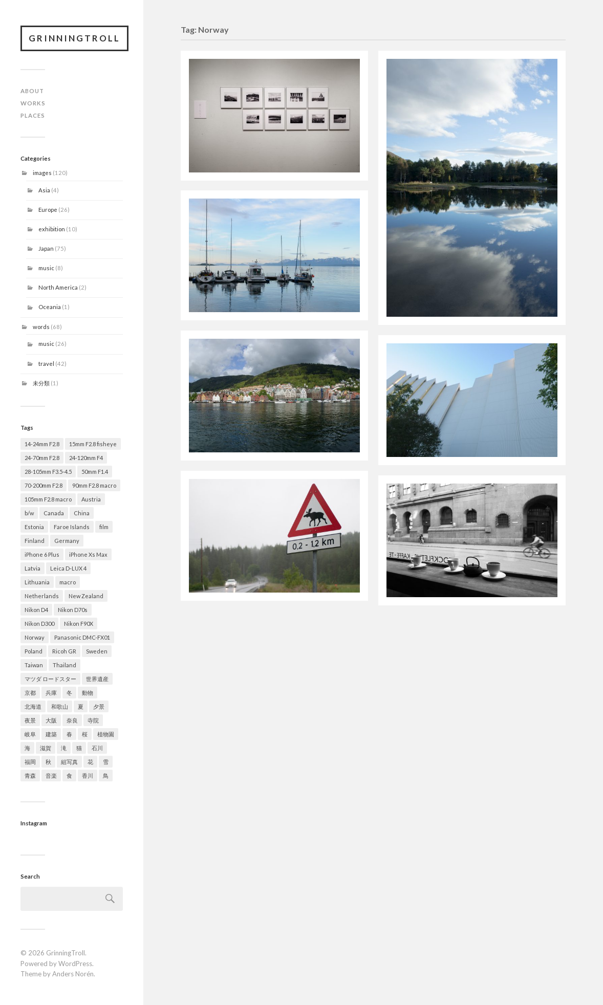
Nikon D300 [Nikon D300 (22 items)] (39, 623)
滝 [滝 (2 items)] (64, 748)
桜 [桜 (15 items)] (85, 734)
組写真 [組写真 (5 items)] (69, 761)
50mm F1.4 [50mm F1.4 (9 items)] (94, 471)
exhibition (51, 229)
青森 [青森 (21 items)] (30, 775)
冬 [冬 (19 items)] (69, 692)
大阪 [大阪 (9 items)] (51, 720)
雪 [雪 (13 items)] (106, 761)
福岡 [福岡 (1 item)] (30, 761)
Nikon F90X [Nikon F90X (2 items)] (78, 623)
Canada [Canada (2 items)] (54, 513)
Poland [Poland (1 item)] (33, 651)
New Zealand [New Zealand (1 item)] (86, 596)
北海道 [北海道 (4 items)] (33, 706)
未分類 (41, 383)
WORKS (33, 103)
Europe (47, 209)
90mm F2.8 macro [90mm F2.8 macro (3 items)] (94, 485)
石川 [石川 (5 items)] (97, 748)
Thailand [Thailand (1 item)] (64, 665)
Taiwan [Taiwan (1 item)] (34, 665)
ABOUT (32, 91)
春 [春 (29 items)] (69, 734)
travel (46, 363)
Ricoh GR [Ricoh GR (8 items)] (64, 651)
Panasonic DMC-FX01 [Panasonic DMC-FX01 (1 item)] (82, 637)
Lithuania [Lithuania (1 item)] (37, 582)
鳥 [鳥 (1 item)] (106, 775)
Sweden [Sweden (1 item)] (96, 651)
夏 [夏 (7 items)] (80, 706)
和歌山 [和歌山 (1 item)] (59, 706)
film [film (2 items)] (104, 526)
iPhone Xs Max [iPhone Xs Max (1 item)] (88, 554)
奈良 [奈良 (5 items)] (72, 720)
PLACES (32, 115)
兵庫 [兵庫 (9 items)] (51, 692)
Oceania (49, 306)
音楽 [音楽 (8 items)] (51, 775)
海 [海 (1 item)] (27, 748)
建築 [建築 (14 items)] (51, 734)
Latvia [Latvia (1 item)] (32, 568)
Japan (46, 248)
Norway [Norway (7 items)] (35, 637)
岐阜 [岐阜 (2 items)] (30, 734)
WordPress (75, 963)
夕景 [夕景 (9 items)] (98, 706)
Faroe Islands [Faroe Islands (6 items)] (72, 526)
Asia (44, 190)
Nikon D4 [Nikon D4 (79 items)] (36, 609)
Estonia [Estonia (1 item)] (34, 526)
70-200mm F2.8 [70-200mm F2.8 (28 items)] (43, 485)
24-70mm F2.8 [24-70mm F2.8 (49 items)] (42, 457)
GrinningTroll (74, 38)
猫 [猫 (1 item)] (79, 748)
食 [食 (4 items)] (69, 775)
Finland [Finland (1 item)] (35, 540)
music (46, 268)
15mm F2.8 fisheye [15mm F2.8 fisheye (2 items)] (93, 444)
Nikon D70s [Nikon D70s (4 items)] (73, 609)
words (41, 326)
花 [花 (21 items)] (90, 761)
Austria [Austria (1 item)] (91, 499)
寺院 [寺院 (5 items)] (93, 720)
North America (58, 287)
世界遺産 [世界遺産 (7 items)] (97, 678)
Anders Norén (73, 974)
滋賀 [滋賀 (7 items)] (45, 748)
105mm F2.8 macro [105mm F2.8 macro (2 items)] (48, 499)
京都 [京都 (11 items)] (30, 692)
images (42, 172)
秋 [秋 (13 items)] (48, 761)
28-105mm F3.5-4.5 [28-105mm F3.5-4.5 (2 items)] (48, 471)
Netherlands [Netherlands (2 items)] (42, 596)
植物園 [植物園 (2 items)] (105, 734)
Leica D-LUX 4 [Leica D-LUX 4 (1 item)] (68, 568)
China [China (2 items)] (82, 513)
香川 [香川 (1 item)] (87, 775)
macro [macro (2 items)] (67, 582)
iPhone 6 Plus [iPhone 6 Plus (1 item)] (42, 554)
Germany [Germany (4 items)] (66, 540)
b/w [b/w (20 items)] (29, 513)
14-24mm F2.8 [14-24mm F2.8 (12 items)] (42, 444)
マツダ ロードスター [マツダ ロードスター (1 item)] (50, 678)
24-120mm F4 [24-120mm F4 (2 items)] (86, 457)
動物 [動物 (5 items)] (87, 692)
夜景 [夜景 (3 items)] (30, 720)
